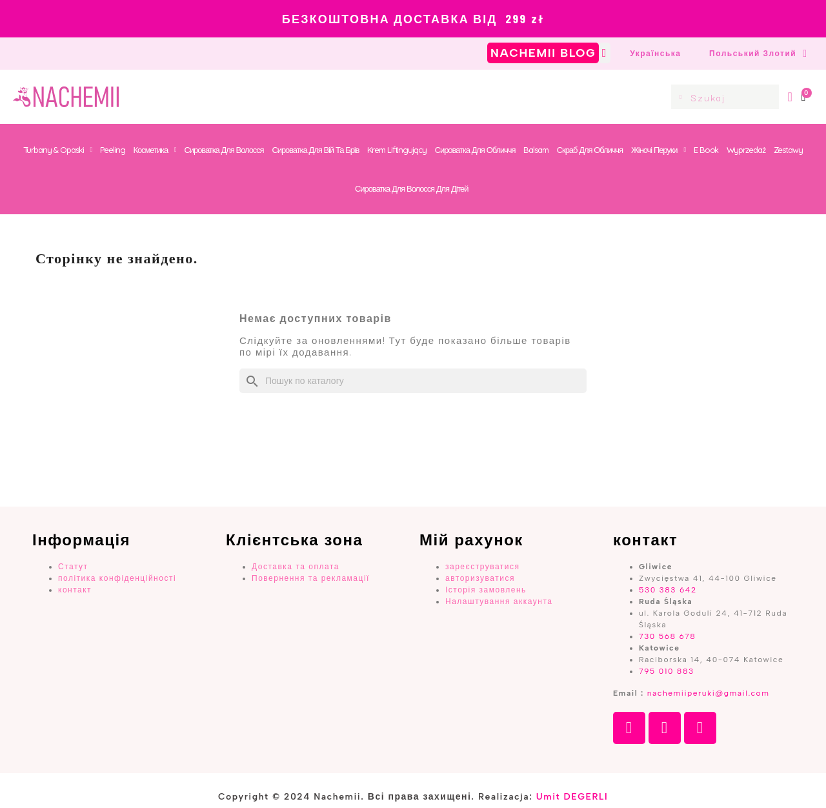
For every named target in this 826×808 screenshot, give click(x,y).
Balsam (535, 150)
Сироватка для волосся (224, 150)
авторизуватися (480, 578)
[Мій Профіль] (790, 97)
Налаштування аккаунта (498, 601)
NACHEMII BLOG (543, 53)
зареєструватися (482, 566)
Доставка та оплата (295, 566)
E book (706, 150)
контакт (75, 589)
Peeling (112, 150)
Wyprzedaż (746, 150)
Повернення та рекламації (311, 578)
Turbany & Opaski (57, 149)
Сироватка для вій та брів (315, 150)
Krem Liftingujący (396, 150)
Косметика (154, 149)
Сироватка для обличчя (475, 150)
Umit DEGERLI (572, 796)
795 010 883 (666, 671)
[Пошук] (413, 381)
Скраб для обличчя (590, 150)
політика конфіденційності (117, 578)
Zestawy (788, 150)
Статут (73, 566)
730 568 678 (667, 636)
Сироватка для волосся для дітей (411, 188)
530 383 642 (668, 589)
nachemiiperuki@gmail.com (708, 693)
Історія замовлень (486, 589)
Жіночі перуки (658, 149)
